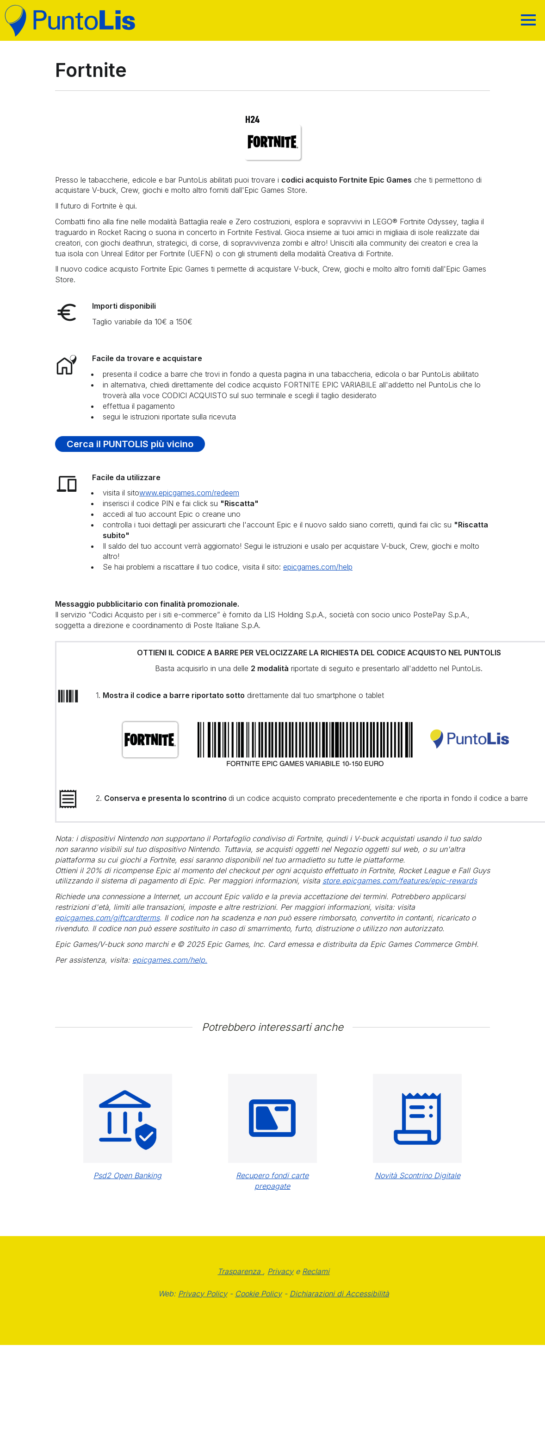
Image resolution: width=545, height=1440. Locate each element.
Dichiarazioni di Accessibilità (339, 1293)
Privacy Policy (202, 1293)
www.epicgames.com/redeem (189, 492)
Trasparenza (240, 1271)
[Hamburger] (528, 20)
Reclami (315, 1271)
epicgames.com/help (318, 566)
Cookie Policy (258, 1293)
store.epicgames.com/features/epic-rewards (399, 880)
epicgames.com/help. (169, 959)
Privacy (280, 1271)
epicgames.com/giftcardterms (107, 917)
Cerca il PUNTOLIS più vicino (130, 444)
